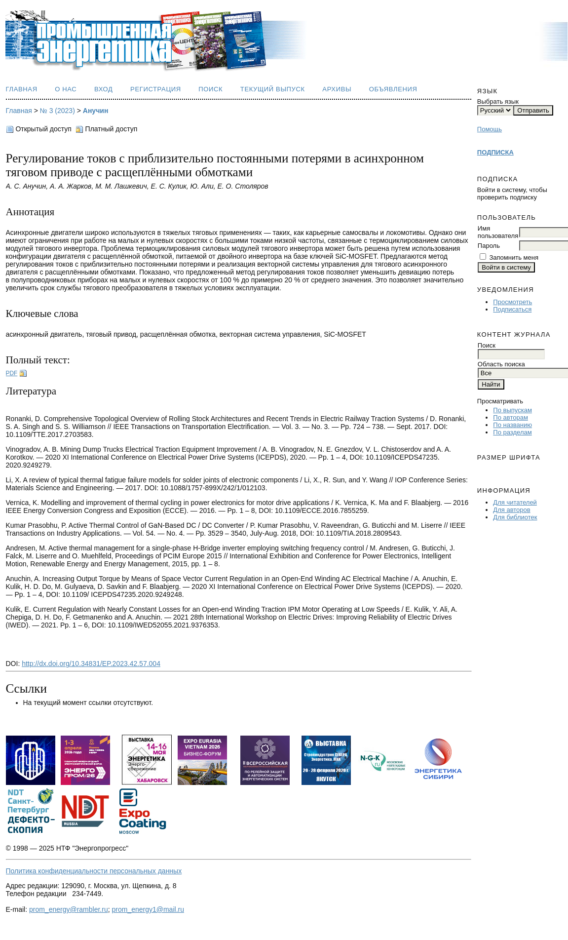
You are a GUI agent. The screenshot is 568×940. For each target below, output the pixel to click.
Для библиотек (515, 517)
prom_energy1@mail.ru (148, 909)
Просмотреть (512, 302)
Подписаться (512, 309)
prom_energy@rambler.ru (68, 909)
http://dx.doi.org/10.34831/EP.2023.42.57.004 (91, 663)
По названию (512, 425)
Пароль (489, 245)
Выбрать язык (498, 101)
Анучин (96, 111)
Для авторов (511, 509)
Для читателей (515, 502)
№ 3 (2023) (57, 111)
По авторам (510, 417)
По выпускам (512, 410)
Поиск (210, 89)
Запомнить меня (513, 257)
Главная (22, 89)
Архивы (336, 89)
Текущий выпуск (272, 89)
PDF (12, 373)
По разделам (512, 432)
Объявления (393, 89)
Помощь (489, 129)
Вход (103, 89)
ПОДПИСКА (495, 152)
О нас (65, 89)
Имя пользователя (498, 232)
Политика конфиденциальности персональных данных (94, 871)
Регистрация (155, 89)
